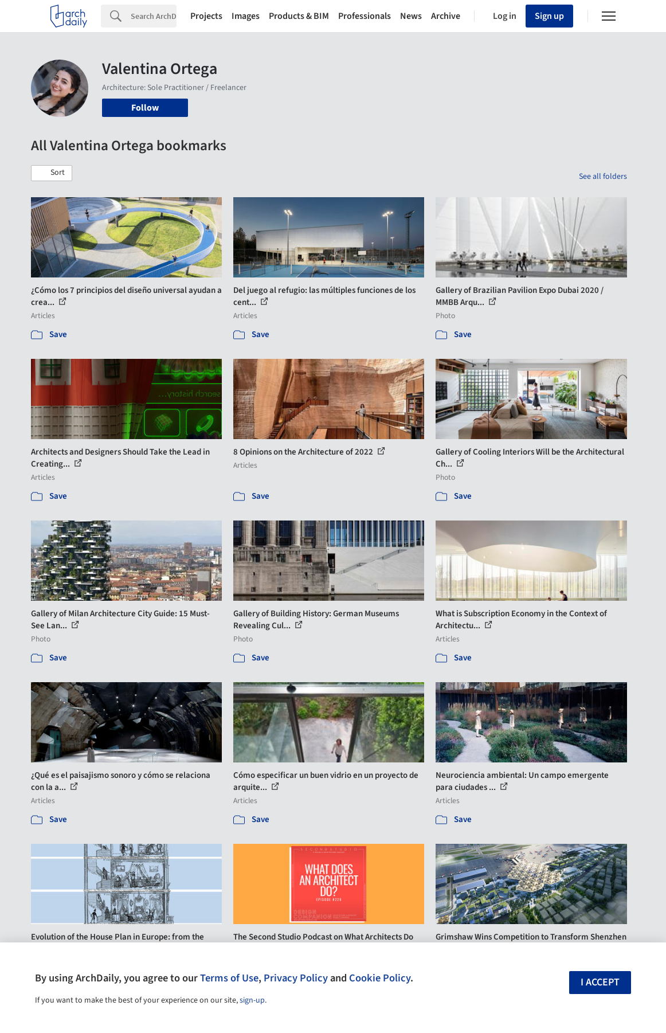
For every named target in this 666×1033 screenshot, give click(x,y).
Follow (145, 107)
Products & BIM (299, 16)
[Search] (154, 16)
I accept (600, 982)
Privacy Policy (296, 978)
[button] (51, 173)
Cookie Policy (379, 978)
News (411, 16)
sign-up (252, 1000)
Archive (445, 16)
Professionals (364, 16)
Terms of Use (229, 978)
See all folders (603, 177)
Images (246, 16)
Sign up (549, 16)
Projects (206, 16)
